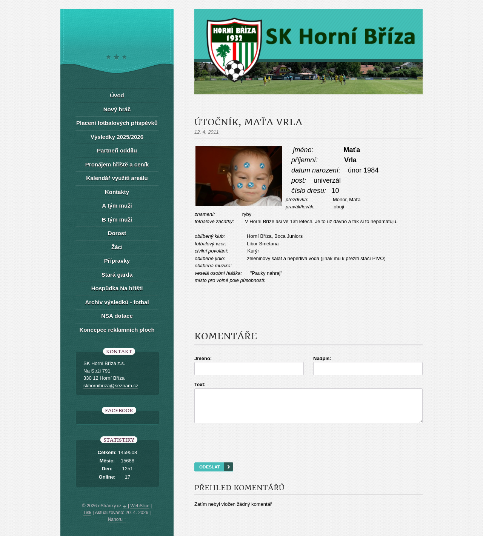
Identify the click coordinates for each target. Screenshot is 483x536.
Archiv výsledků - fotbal (117, 302)
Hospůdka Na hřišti (117, 288)
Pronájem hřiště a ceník (117, 164)
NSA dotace (117, 316)
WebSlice (139, 505)
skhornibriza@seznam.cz (110, 385)
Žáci (117, 247)
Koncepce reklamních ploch (116, 330)
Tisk (87, 512)
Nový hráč (117, 109)
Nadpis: (322, 358)
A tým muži (117, 205)
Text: (200, 384)
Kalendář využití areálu (117, 178)
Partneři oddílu (117, 150)
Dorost (117, 233)
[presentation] (308, 452)
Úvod (117, 95)
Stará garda (117, 274)
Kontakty (117, 192)
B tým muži (117, 219)
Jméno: (203, 358)
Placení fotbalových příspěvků (117, 123)
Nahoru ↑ (117, 519)
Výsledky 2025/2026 (117, 137)
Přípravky (117, 260)
